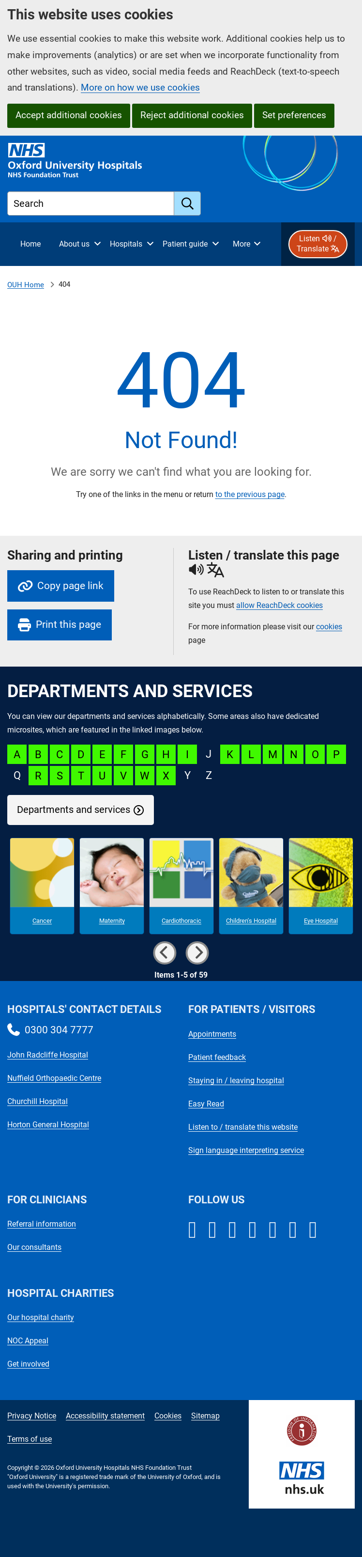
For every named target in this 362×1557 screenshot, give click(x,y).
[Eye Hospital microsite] (320, 886)
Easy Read (206, 1103)
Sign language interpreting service (246, 1150)
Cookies (167, 1415)
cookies (329, 626)
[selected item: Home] (30, 244)
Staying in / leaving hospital (236, 1080)
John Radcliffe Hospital (47, 1054)
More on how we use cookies (140, 87)
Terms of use (29, 1439)
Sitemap (205, 1415)
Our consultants (34, 1247)
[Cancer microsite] (42, 886)
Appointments (212, 1034)
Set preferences (294, 115)
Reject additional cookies (192, 115)
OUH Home (25, 284)
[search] (187, 203)
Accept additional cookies (68, 115)
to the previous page (250, 494)
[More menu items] (246, 244)
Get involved (28, 1364)
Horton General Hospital (48, 1124)
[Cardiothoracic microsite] (181, 886)
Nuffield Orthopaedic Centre (54, 1078)
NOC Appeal (27, 1340)
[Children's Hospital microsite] (251, 886)
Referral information (41, 1224)
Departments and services (73, 809)
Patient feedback (217, 1057)
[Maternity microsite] (111, 886)
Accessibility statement (105, 1415)
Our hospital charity (40, 1317)
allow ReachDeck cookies (279, 605)
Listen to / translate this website (243, 1127)
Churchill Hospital (37, 1101)
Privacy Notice (31, 1415)
